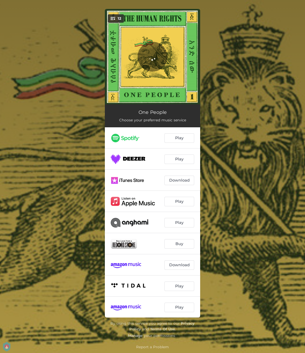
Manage (135, 335)
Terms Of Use (162, 329)
